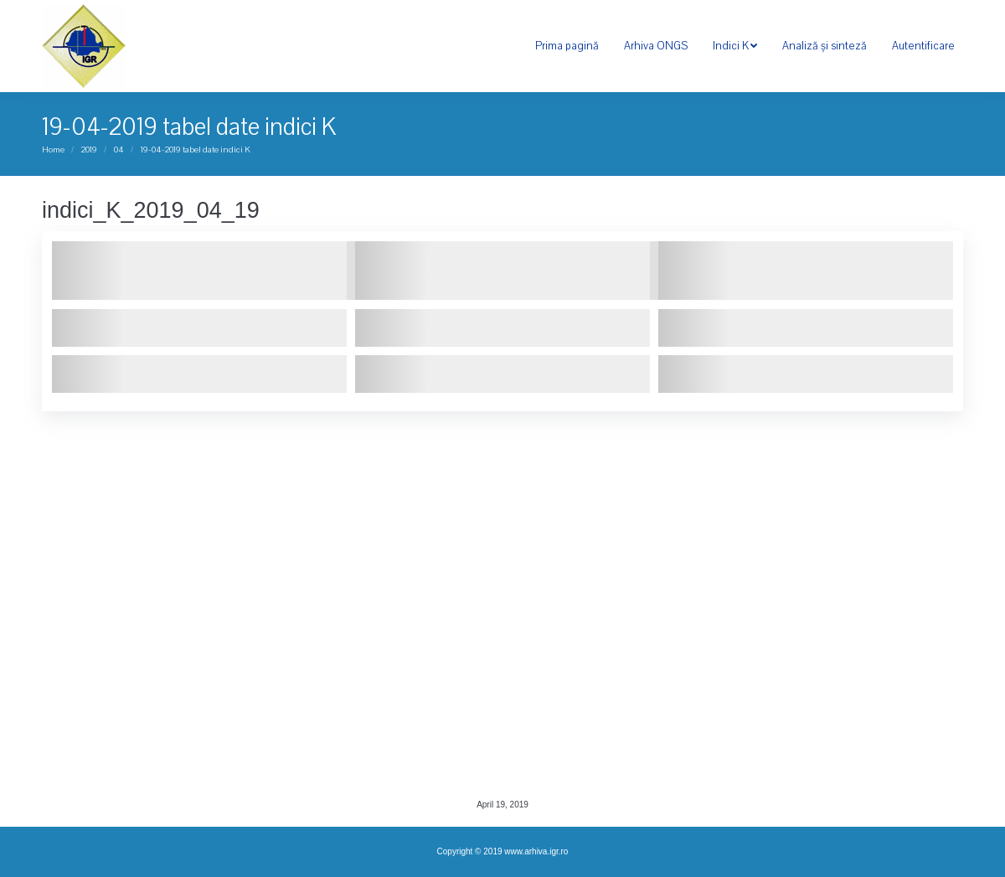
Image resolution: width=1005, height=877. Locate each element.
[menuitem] (567, 46)
